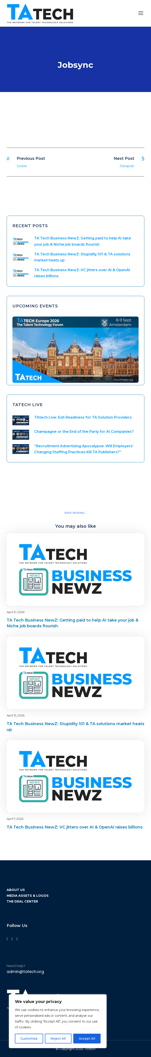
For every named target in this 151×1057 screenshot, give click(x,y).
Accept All (87, 1039)
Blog (125, 540)
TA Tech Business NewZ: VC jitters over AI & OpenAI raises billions (75, 827)
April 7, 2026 (15, 818)
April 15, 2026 (15, 715)
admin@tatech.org (25, 971)
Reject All (58, 1039)
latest (133, 540)
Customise (29, 1039)
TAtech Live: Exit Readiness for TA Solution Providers (83, 417)
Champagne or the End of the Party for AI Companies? (84, 431)
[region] (58, 1021)
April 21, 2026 (15, 612)
